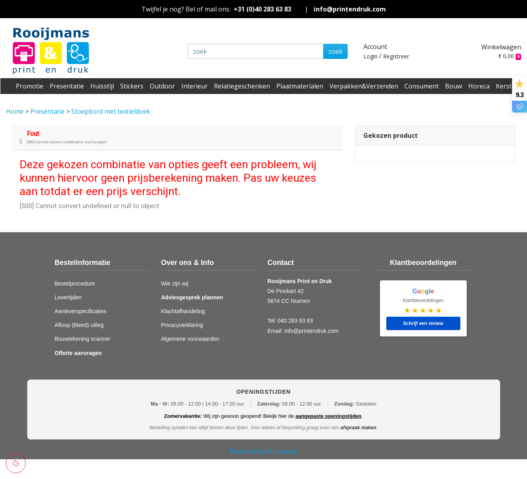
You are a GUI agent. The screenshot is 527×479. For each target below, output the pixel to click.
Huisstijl (102, 86)
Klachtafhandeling (183, 311)
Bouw (453, 86)
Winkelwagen (501, 47)
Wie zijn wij (174, 283)
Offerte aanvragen (78, 353)
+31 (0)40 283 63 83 (262, 9)
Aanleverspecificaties (81, 311)
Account (375, 46)
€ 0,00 (509, 56)
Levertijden (68, 297)
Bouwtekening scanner (83, 339)
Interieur (194, 86)
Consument (421, 86)
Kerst (504, 86)
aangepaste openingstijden (328, 416)
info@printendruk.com (350, 9)
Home (15, 111)
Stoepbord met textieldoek (110, 111)
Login (370, 56)
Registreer (396, 56)
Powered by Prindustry (263, 451)
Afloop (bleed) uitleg (79, 325)
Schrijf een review (423, 323)
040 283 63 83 (295, 320)
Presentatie (67, 86)
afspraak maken (358, 427)
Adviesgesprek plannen (192, 297)
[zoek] (255, 51)
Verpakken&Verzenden (364, 86)
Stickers (131, 86)
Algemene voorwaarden (190, 339)
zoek (335, 51)
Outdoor (162, 86)
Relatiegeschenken (242, 86)
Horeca (479, 86)
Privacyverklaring (182, 325)
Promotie (29, 86)
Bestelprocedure (75, 283)
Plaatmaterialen (299, 86)
